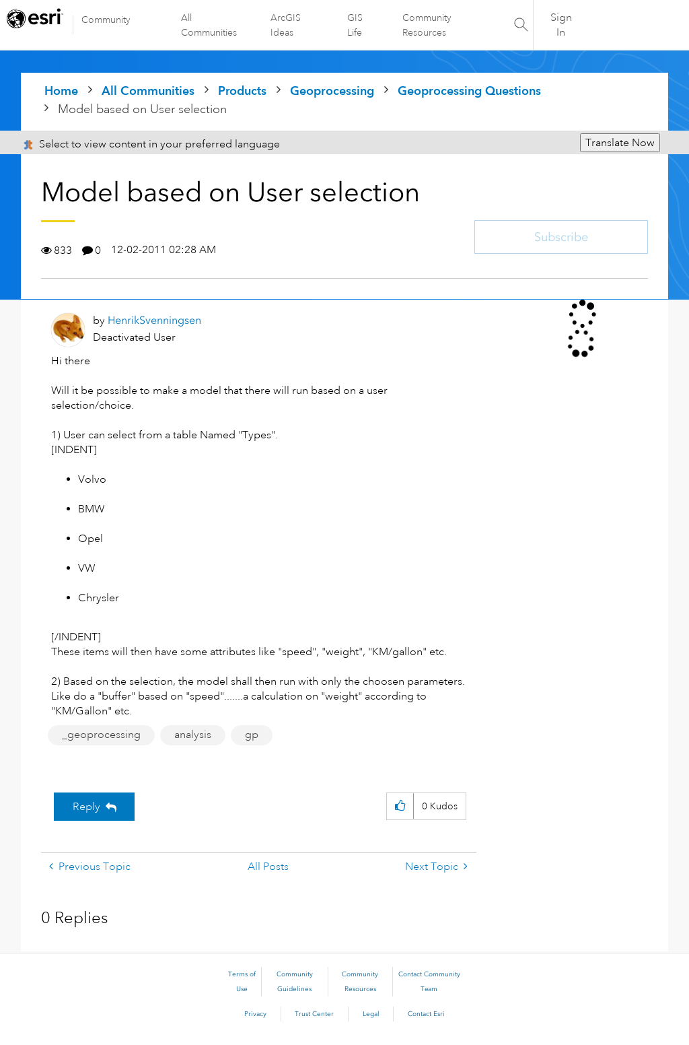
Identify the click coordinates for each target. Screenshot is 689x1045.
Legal (371, 1014)
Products (242, 90)
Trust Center (314, 1014)
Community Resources (426, 24)
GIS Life (355, 24)
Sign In (561, 25)
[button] (400, 806)
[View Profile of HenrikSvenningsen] (154, 320)
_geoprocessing (101, 734)
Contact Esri (426, 1014)
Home (61, 90)
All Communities (209, 24)
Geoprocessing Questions (469, 90)
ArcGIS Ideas (285, 24)
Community (106, 19)
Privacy (255, 1014)
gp (251, 734)
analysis (192, 734)
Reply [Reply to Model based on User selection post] (86, 806)
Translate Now (620, 142)
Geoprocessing (332, 90)
